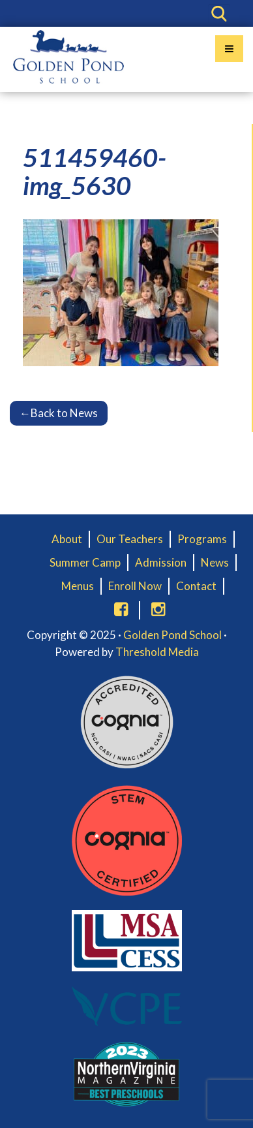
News (215, 562)
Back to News (59, 413)
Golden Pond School (172, 635)
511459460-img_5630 (94, 171)
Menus (77, 586)
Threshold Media (157, 652)
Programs (202, 539)
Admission (160, 562)
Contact (196, 586)
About (67, 539)
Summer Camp (85, 562)
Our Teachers (130, 539)
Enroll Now (135, 586)
